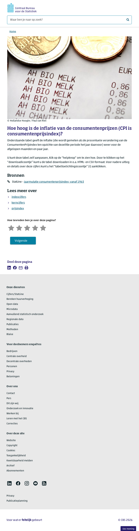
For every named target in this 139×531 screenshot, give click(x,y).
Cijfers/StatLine (15, 294)
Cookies (11, 450)
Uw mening (128, 529)
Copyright (12, 445)
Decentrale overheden (19, 361)
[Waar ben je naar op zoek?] (69, 20)
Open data (12, 304)
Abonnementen (15, 471)
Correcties (12, 424)
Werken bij (13, 413)
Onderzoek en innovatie (20, 408)
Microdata (12, 309)
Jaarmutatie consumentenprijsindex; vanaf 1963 (54, 181)
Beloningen (13, 376)
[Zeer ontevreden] (11, 227)
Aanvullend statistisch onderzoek (25, 314)
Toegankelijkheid (16, 455)
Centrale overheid (17, 356)
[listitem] (9, 268)
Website (11, 440)
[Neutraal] (27, 227)
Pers (9, 398)
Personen (12, 366)
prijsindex (18, 208)
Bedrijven (12, 351)
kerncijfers (18, 202)
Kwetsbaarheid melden (20, 461)
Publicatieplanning (17, 501)
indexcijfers (19, 197)
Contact (11, 393)
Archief (10, 466)
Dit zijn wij (12, 403)
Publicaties (13, 324)
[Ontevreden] (19, 227)
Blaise (10, 334)
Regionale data (15, 319)
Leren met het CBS (17, 418)
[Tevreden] (35, 227)
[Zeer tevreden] (43, 227)
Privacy (10, 371)
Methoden (12, 329)
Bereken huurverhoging (20, 299)
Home (12, 32)
